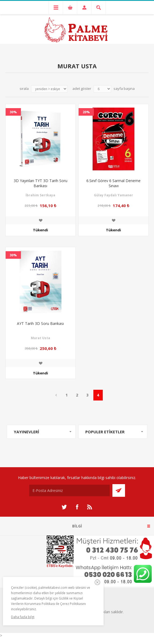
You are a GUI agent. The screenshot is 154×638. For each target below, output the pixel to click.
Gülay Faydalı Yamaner (113, 195)
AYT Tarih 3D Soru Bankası (40, 323)
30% (13, 111)
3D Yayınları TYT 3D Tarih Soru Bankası (40, 183)
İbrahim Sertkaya (40, 195)
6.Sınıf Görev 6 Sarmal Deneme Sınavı (113, 183)
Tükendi (40, 230)
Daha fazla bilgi (22, 617)
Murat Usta (40, 338)
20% (86, 111)
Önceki (56, 395)
